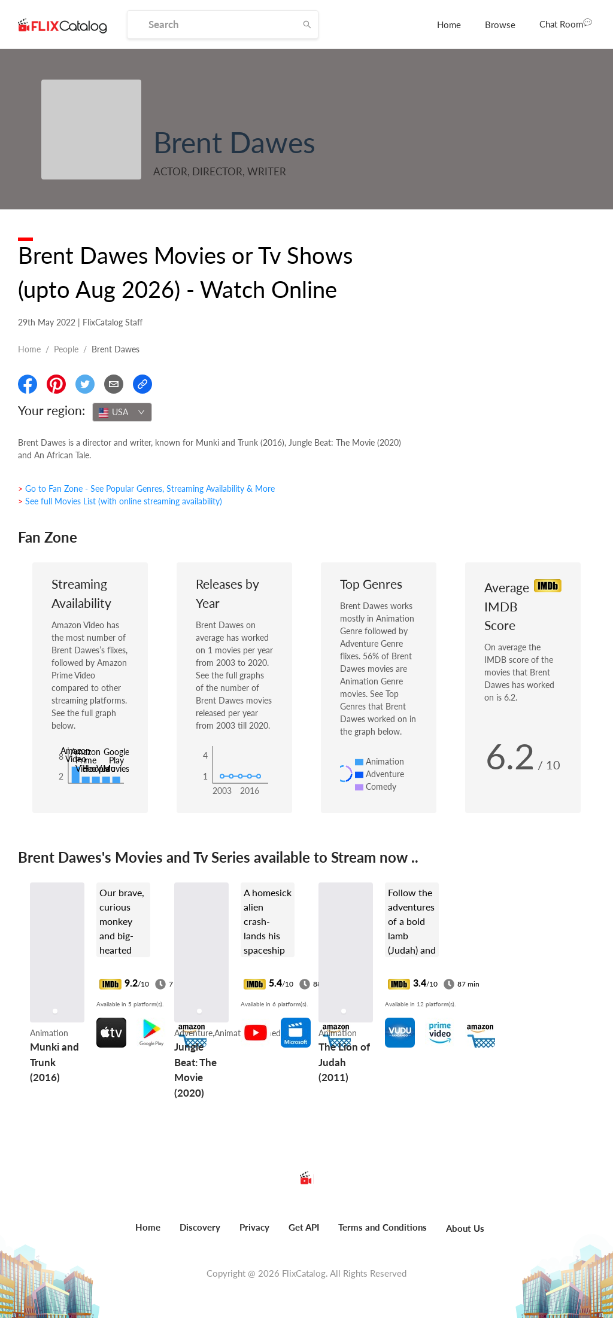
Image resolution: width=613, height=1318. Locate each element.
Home (449, 24)
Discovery (200, 1227)
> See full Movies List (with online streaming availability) (120, 501)
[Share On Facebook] (27, 384)
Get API (304, 1227)
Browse (500, 24)
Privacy (254, 1227)
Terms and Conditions (382, 1227)
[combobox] (122, 412)
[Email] (113, 384)
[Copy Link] (142, 384)
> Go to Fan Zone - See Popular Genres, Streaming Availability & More (146, 488)
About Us (465, 1228)
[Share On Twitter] (85, 384)
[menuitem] (449, 24)
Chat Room (565, 23)
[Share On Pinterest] (56, 384)
